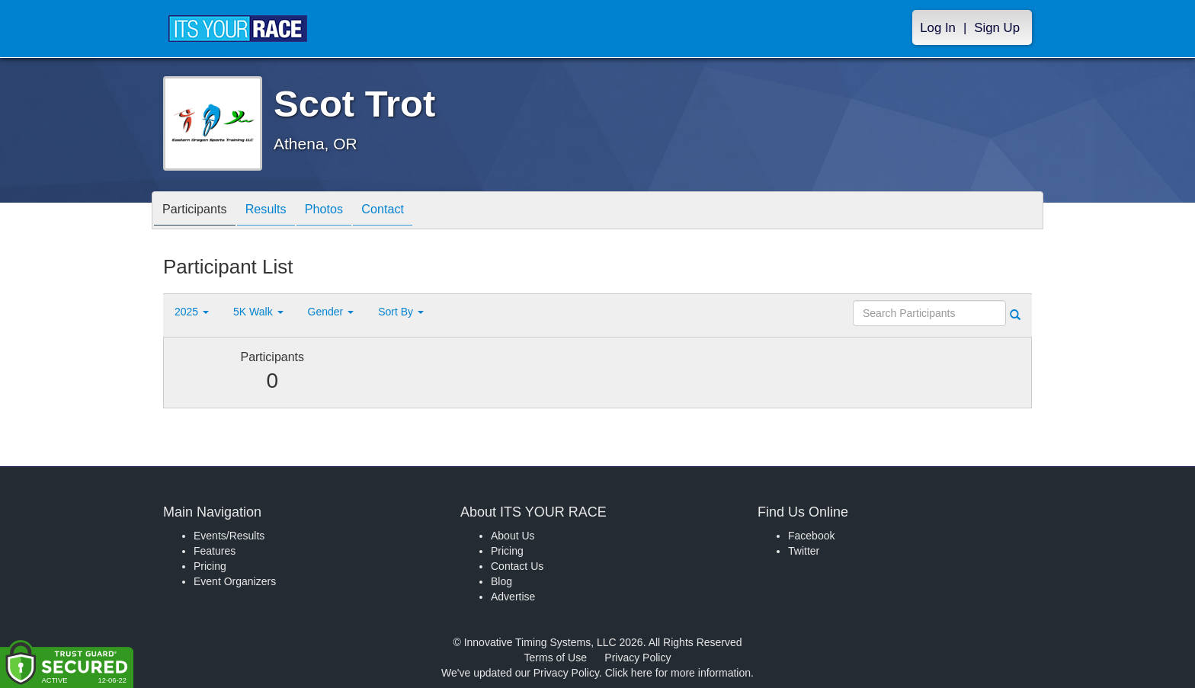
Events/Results (229, 536)
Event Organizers (235, 581)
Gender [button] (331, 312)
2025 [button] (192, 312)
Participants (198, 211)
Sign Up (997, 28)
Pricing (210, 566)
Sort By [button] (401, 312)
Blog (501, 581)
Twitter (803, 551)
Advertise (513, 596)
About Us (513, 536)
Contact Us (517, 566)
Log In (938, 28)
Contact (410, 211)
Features (214, 551)
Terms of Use (555, 657)
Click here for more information (678, 673)
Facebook (811, 536)
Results (278, 211)
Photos (344, 211)
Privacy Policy (637, 657)
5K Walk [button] (258, 312)
